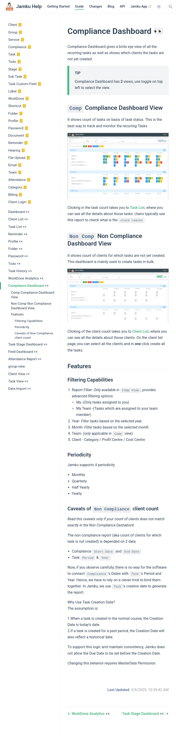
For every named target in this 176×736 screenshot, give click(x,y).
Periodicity (22, 327)
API (122, 6)
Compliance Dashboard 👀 (28, 286)
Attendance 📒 (19, 180)
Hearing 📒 (16, 150)
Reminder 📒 (18, 143)
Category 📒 (17, 187)
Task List (137, 207)
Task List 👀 (17, 227)
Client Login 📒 (20, 202)
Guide (79, 6)
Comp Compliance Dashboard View (32, 295)
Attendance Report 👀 (25, 359)
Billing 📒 (15, 195)
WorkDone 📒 (18, 99)
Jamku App (140, 6)
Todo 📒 (14, 62)
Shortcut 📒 (17, 106)
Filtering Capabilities (29, 321)
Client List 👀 (18, 219)
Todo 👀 (14, 264)
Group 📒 (15, 32)
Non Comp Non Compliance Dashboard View (31, 306)
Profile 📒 (15, 121)
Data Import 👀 (20, 389)
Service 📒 (16, 40)
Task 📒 (14, 54)
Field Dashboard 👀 (23, 352)
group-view (16, 366)
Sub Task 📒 (17, 77)
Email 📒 (15, 165)
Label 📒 (15, 91)
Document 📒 (18, 135)
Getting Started (58, 6)
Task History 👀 (20, 271)
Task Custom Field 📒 (25, 84)
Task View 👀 (18, 381)
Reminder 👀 (18, 234)
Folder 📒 (15, 113)
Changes (95, 6)
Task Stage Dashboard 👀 (28, 344)
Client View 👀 (19, 374)
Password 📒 (18, 128)
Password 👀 (18, 256)
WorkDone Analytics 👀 (26, 278)
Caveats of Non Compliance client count (34, 335)
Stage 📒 (15, 69)
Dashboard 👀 (19, 212)
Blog (111, 6)
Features (17, 314)
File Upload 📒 (19, 158)
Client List (140, 331)
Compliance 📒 (20, 47)
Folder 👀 (15, 249)
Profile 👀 (15, 241)
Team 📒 (15, 172)
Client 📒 (15, 25)
